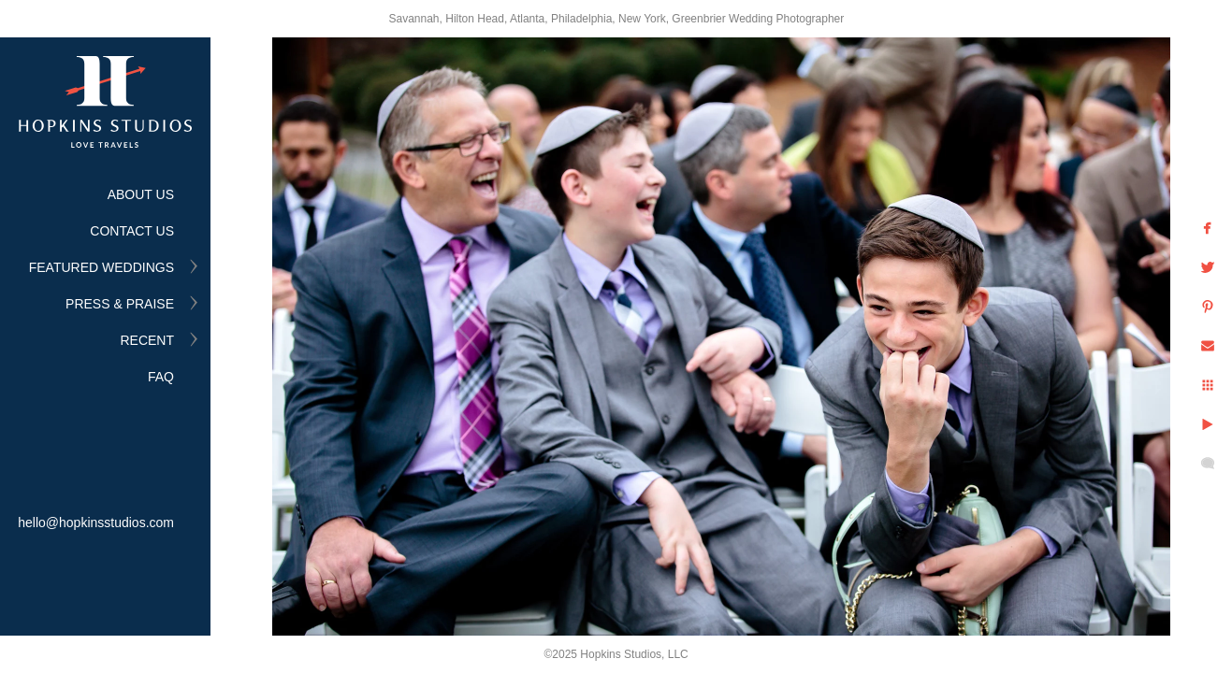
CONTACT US (132, 230)
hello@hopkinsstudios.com (96, 522)
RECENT (147, 340)
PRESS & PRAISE (119, 303)
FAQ (161, 376)
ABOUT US (141, 194)
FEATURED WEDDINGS (101, 267)
